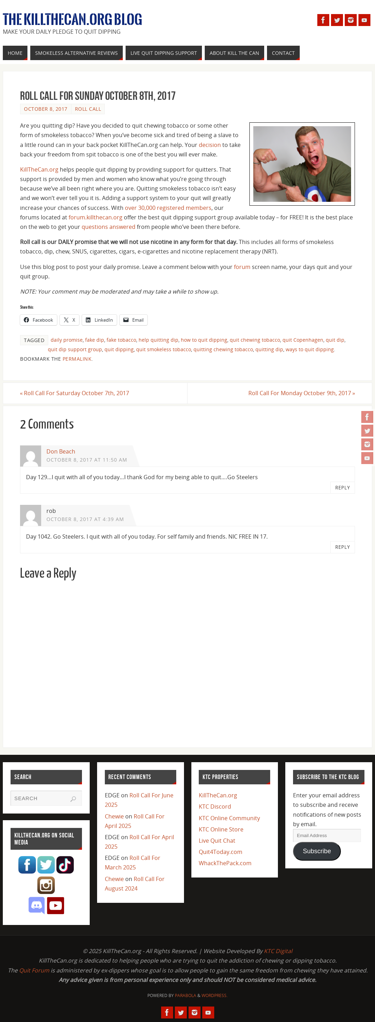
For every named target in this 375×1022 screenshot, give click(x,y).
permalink (77, 358)
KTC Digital (278, 951)
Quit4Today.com (220, 852)
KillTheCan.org (39, 169)
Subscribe (317, 851)
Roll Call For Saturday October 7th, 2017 (74, 393)
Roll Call (88, 108)
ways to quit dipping (310, 349)
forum (242, 267)
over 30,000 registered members (168, 208)
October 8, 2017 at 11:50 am (86, 459)
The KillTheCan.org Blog (72, 19)
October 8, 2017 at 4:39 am (85, 519)
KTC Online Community (229, 818)
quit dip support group (75, 349)
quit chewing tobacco (255, 339)
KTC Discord (215, 806)
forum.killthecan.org (95, 217)
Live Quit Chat (217, 840)
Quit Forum (34, 970)
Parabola (185, 995)
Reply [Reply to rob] (342, 547)
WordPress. (215, 995)
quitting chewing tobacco (223, 349)
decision (210, 145)
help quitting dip (158, 339)
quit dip (335, 339)
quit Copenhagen (302, 339)
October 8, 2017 (46, 108)
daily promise (67, 339)
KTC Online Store (221, 829)
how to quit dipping (204, 339)
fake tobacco (121, 339)
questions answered (108, 227)
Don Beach (60, 451)
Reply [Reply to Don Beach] (342, 487)
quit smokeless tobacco (163, 349)
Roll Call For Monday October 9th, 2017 (301, 393)
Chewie (114, 816)
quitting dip (269, 349)
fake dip (94, 339)
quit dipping (119, 349)
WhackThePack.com (225, 863)
